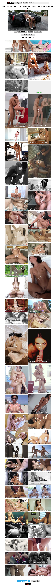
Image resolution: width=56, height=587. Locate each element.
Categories (18, 3)
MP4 (19, 31)
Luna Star (24, 31)
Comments (28, 34)
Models (25, 3)
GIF (16, 31)
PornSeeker (35, 581)
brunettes (30, 31)
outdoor (36, 31)
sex (40, 31)
